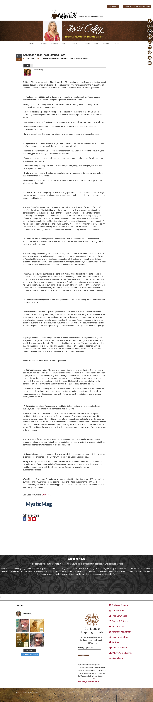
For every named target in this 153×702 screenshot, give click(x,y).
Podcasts (105, 43)
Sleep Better (110, 699)
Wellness (85, 58)
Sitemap (133, 699)
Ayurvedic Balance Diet (95, 699)
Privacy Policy (122, 699)
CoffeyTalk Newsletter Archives (52, 58)
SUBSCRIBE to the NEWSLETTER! (137, 6)
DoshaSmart (105, 692)
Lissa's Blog (68, 58)
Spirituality (78, 58)
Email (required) (85, 647)
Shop (96, 43)
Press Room (42, 43)
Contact (116, 43)
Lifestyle (76, 43)
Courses (54, 43)
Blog (65, 43)
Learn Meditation (130, 692)
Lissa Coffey (30, 58)
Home (31, 43)
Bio (27, 65)
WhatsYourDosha (75, 692)
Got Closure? (116, 692)
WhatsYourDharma (90, 692)
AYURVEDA (113, 6)
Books (87, 43)
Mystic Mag (47, 495)
